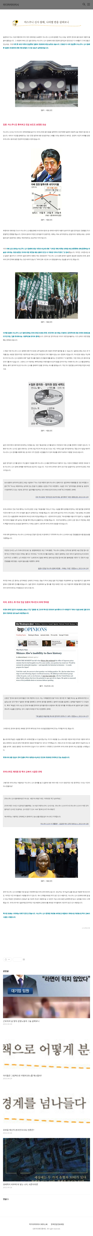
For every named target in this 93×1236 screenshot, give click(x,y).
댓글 (6, 1199)
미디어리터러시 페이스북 (38, 1224)
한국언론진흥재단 (57, 1224)
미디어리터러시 (11, 4)
